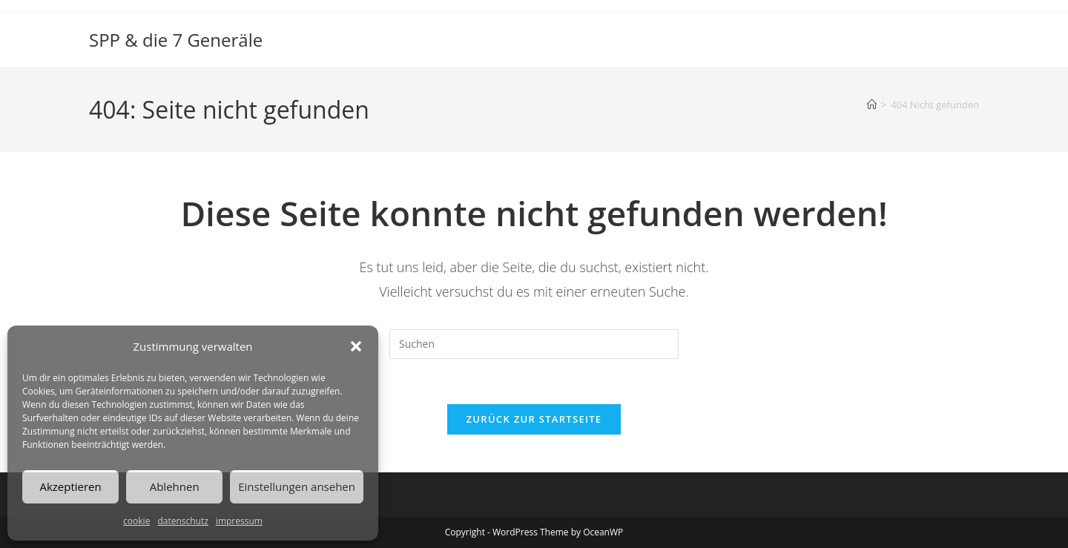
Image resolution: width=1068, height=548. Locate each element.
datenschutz (182, 521)
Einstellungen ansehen (296, 486)
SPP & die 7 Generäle (176, 39)
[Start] (872, 104)
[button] (356, 346)
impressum (239, 521)
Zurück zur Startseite (534, 419)
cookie (136, 521)
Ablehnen (175, 486)
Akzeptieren (70, 486)
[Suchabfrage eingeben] (534, 344)
